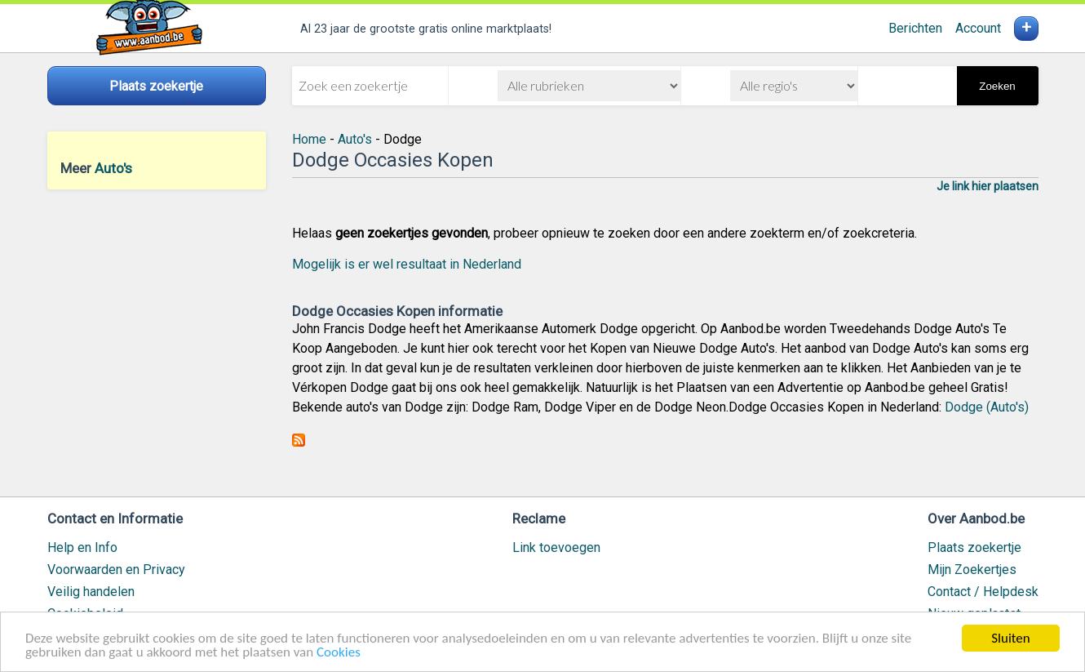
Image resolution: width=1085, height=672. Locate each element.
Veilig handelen (91, 591)
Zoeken (997, 86)
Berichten (915, 28)
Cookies (339, 652)
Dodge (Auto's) (987, 407)
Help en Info (82, 547)
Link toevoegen (556, 547)
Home (309, 139)
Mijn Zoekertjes (972, 569)
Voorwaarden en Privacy (116, 569)
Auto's (113, 168)
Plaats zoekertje (974, 547)
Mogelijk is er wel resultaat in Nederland (406, 264)
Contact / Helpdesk (983, 591)
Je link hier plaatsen (987, 186)
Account (978, 28)
